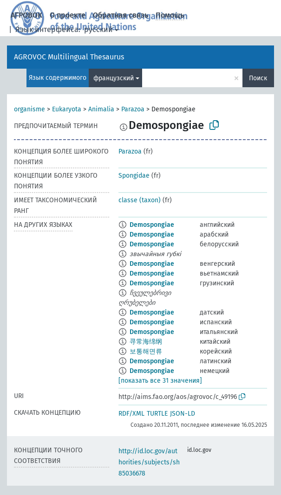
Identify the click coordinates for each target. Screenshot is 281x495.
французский (113, 78)
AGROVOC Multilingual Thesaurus (69, 56)
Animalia (101, 109)
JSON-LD (182, 414)
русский (98, 29)
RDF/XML (131, 414)
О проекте (67, 15)
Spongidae (134, 176)
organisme (29, 109)
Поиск (258, 78)
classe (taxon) (139, 200)
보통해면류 (146, 351)
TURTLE (157, 414)
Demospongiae (152, 225)
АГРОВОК (26, 15)
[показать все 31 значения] (160, 381)
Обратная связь (120, 15)
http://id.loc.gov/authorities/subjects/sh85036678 (149, 462)
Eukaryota (66, 109)
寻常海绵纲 (146, 342)
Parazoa (132, 109)
